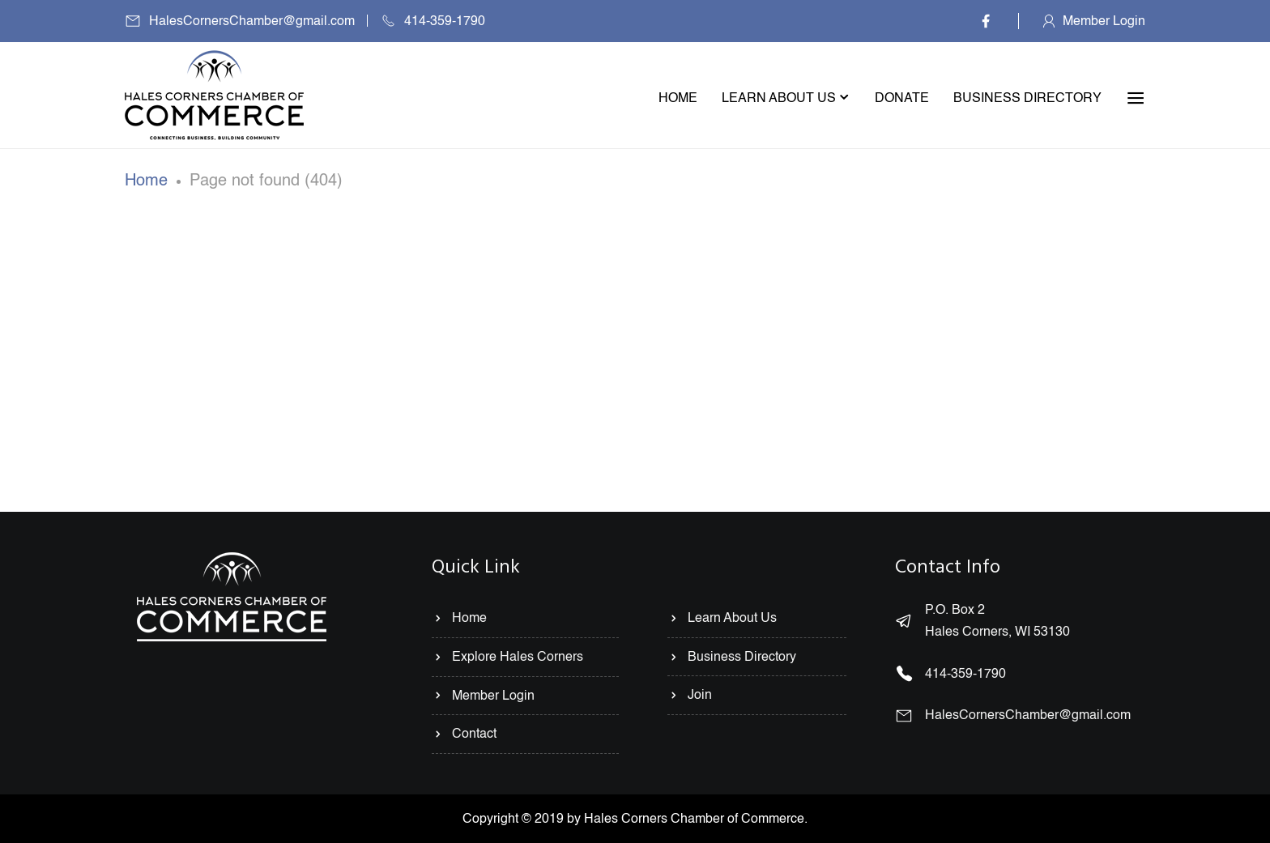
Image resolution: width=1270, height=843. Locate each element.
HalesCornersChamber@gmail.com (252, 21)
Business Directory (731, 656)
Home (146, 181)
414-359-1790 (444, 21)
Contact (464, 733)
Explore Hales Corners (507, 656)
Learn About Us (722, 617)
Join (689, 694)
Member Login (1104, 21)
